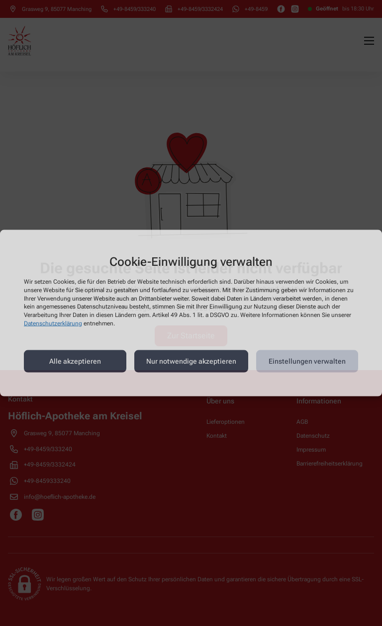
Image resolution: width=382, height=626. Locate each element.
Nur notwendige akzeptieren (191, 361)
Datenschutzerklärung (53, 323)
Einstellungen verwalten (307, 361)
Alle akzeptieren (75, 361)
